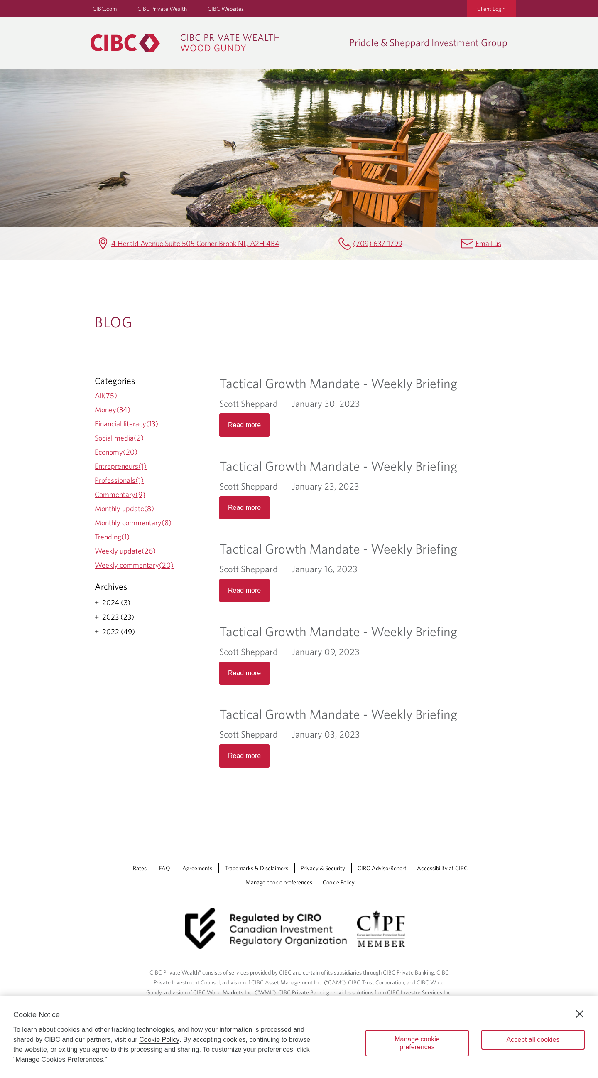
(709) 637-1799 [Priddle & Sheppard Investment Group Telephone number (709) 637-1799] (377, 243)
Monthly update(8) (124, 508)
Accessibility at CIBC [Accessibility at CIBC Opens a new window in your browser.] (442, 868)
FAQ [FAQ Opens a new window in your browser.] (164, 868)
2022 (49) (118, 632)
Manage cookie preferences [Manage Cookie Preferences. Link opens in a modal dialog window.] (278, 882)
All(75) (106, 395)
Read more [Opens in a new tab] (244, 424)
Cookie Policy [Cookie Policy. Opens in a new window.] (159, 1039)
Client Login (491, 8)
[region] (299, 1037)
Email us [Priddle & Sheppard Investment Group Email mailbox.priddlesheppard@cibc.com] (488, 243)
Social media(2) (119, 437)
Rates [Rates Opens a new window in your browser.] (140, 868)
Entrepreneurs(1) (121, 466)
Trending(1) (112, 536)
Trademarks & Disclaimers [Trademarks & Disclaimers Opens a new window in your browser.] (256, 868)
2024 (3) (116, 602)
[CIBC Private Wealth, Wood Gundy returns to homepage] (216, 43)
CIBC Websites (226, 8)
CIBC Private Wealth (162, 8)
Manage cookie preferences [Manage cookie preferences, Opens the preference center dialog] (417, 1043)
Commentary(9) (120, 494)
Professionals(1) (119, 480)
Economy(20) (116, 452)
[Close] (580, 1014)
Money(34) (112, 409)
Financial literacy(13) (126, 423)
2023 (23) (118, 617)
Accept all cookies (532, 1039)
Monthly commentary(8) (133, 522)
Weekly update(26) (125, 550)
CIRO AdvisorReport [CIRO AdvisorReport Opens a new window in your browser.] (382, 868)
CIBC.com (105, 8)
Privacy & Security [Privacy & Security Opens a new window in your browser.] (323, 868)
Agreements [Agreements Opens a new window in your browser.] (197, 868)
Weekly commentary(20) (134, 565)
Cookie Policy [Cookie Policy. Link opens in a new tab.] (339, 882)
